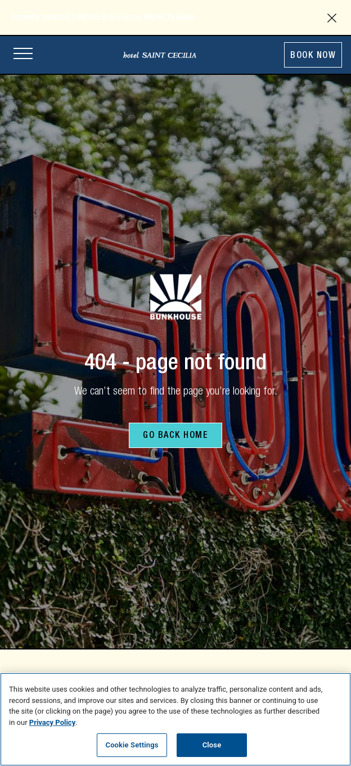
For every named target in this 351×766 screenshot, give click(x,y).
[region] (175, 719)
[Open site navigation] (23, 55)
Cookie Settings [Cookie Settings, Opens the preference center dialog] (132, 745)
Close (212, 745)
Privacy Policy (52, 722)
